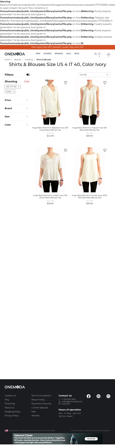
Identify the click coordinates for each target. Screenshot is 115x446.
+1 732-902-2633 (69, 399)
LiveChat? (66, 404)
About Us (9, 407)
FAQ (7, 399)
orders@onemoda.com (72, 401)
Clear (26, 81)
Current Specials (39, 407)
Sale (68, 53)
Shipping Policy (12, 411)
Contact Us (10, 395)
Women (47, 53)
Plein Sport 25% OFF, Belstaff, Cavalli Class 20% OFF (57, 47)
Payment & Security (41, 403)
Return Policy (38, 399)
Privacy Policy (12, 415)
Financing (10, 403)
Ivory (10, 91)
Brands (59, 53)
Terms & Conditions (41, 395)
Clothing (29, 60)
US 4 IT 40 (12, 86)
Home (7, 60)
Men (38, 53)
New (76, 53)
